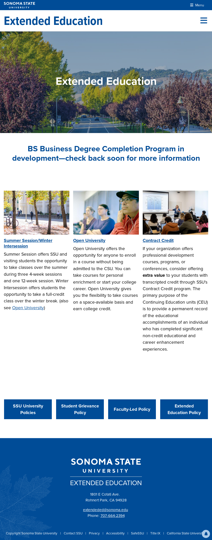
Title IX (155, 533)
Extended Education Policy (184, 409)
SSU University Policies (28, 409)
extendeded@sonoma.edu (105, 510)
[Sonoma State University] (19, 5)
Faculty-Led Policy (132, 409)
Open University (28, 307)
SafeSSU (138, 533)
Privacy (95, 533)
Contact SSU (73, 533)
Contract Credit (158, 240)
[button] (206, 534)
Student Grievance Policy (80, 409)
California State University (185, 533)
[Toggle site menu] (203, 20)
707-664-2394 (113, 515)
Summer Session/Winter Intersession (28, 243)
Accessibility (115, 533)
